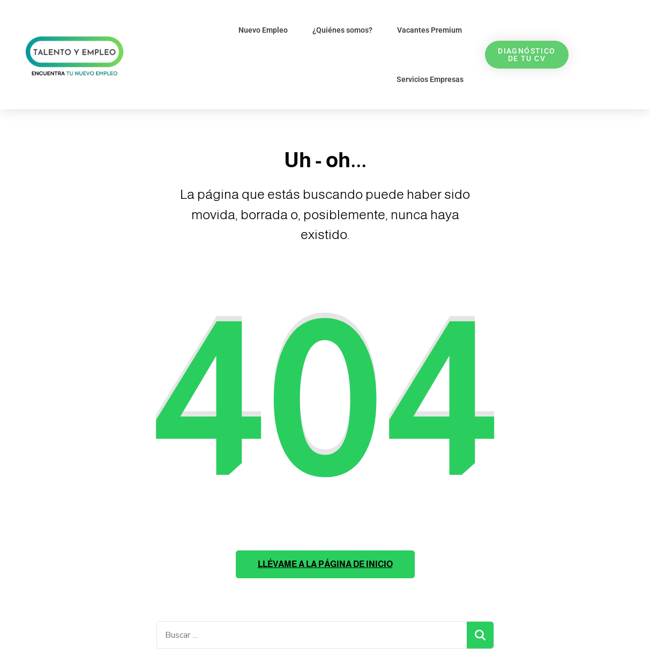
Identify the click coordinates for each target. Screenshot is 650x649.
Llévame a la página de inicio (325, 564)
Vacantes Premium (429, 30)
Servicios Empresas (430, 79)
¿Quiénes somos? (342, 30)
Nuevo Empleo (263, 30)
